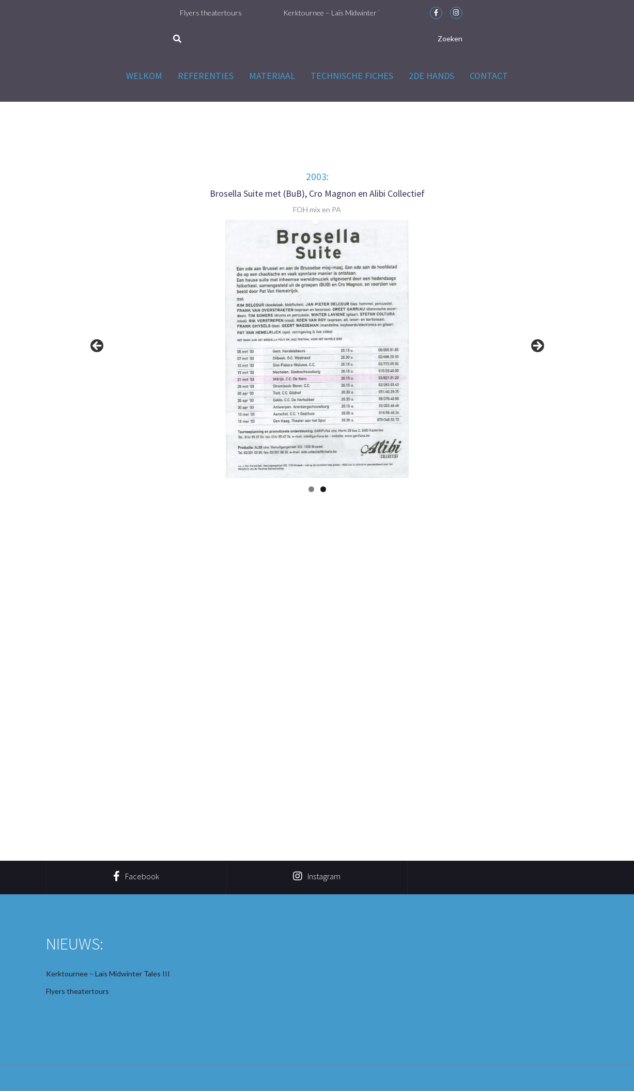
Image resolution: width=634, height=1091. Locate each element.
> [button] (537, 346)
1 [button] (311, 489)
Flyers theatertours (215, 12)
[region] (317, 349)
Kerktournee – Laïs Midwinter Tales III (347, 12)
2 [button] (323, 489)
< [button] (97, 346)
